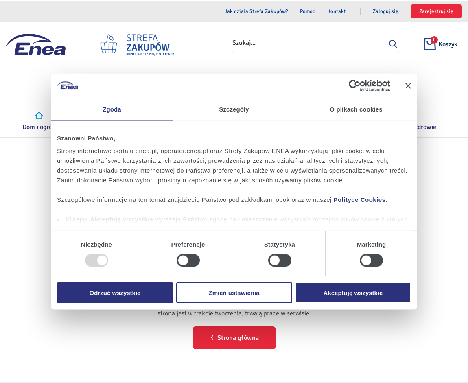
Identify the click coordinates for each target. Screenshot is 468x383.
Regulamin (118, 357)
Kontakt (336, 11)
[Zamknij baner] (408, 85)
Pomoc (307, 11)
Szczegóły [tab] (234, 108)
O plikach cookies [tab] (356, 108)
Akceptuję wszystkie (353, 292)
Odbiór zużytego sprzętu (192, 372)
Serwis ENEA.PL (240, 357)
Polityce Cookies (360, 199)
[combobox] (319, 43)
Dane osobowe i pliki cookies (175, 357)
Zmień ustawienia (233, 292)
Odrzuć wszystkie (115, 292)
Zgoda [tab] (112, 108)
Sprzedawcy (339, 357)
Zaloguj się (385, 11)
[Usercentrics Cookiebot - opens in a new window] (354, 85)
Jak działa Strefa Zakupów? (256, 11)
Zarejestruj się (436, 11)
